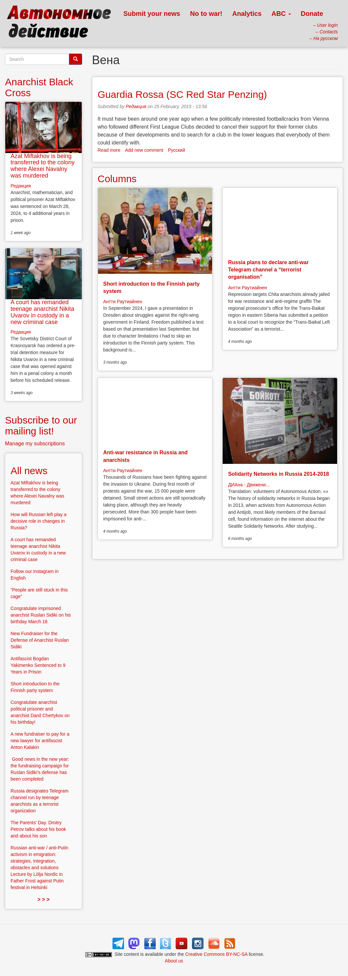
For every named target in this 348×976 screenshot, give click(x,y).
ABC (281, 13)
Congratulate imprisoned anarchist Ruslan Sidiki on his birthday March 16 (41, 615)
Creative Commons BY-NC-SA (216, 954)
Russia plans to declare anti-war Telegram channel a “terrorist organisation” (268, 270)
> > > (43, 899)
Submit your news (151, 13)
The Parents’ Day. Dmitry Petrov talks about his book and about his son (38, 829)
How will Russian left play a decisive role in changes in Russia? (39, 521)
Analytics (247, 13)
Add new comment (144, 150)
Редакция (136, 106)
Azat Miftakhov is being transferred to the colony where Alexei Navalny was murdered (43, 166)
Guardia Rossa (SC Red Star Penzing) (182, 94)
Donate (312, 13)
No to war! (206, 13)
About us (174, 960)
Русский (176, 150)
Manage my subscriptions (35, 443)
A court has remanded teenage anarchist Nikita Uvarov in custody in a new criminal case (42, 312)
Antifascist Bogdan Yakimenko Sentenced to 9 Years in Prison (38, 665)
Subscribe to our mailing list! (41, 425)
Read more (109, 150)
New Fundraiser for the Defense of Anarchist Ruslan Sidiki (40, 640)
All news (29, 470)
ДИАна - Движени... (248, 484)
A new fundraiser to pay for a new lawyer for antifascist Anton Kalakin (40, 740)
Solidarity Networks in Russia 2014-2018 (278, 474)
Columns (117, 178)
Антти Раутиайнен (122, 301)
